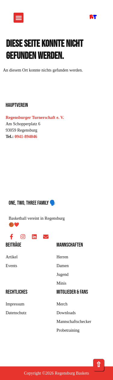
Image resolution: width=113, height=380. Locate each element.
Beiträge (13, 245)
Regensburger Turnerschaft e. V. (35, 117)
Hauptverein (17, 105)
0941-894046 (26, 136)
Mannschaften (70, 245)
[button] (19, 18)
